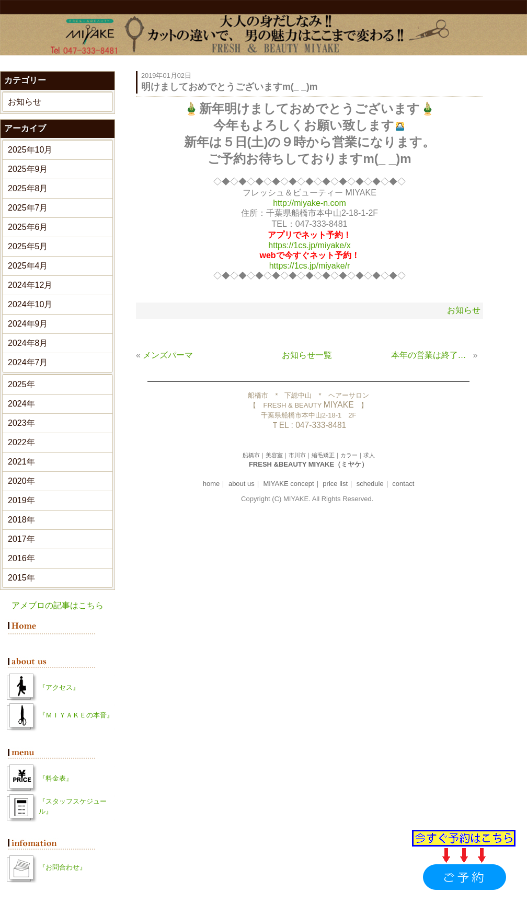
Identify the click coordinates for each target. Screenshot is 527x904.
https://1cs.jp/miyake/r (309, 265)
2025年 (21, 384)
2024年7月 (28, 362)
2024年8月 (28, 343)
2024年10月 (30, 304)
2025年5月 (28, 246)
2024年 (21, 403)
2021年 (21, 461)
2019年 (21, 500)
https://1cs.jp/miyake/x (309, 245)
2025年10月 (30, 149)
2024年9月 (28, 323)
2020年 (21, 481)
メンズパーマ (168, 355)
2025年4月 (28, 265)
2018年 (21, 519)
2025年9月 (28, 169)
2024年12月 (30, 285)
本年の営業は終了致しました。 (431, 355)
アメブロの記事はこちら (58, 605)
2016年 (21, 558)
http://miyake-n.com (309, 203)
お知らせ (24, 101)
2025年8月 (28, 188)
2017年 (21, 539)
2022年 (21, 442)
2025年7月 (28, 207)
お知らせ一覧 (307, 355)
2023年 (21, 423)
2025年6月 (28, 227)
